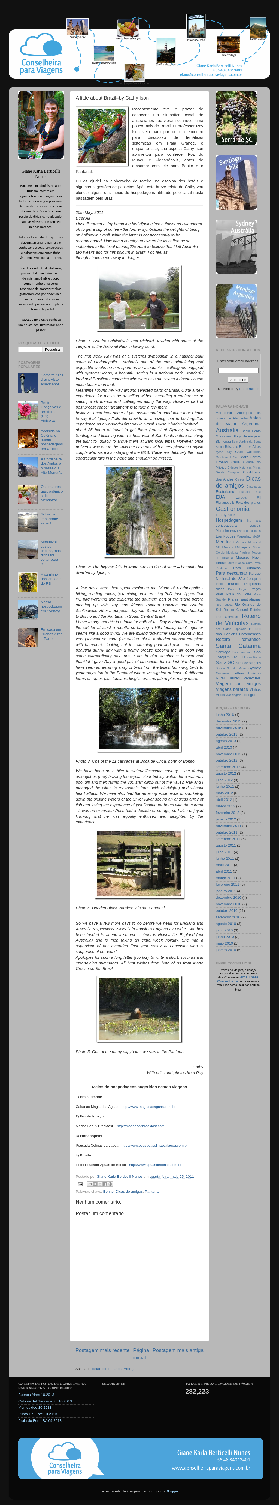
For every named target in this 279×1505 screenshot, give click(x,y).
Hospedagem (229, 520)
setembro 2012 (228, 767)
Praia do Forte (238, 594)
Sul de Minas (237, 668)
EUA (220, 496)
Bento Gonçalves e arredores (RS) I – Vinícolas (51, 411)
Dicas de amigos (129, 1191)
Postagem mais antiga (178, 1350)
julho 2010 (224, 930)
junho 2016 (225, 715)
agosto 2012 (226, 773)
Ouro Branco (236, 563)
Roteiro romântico (238, 639)
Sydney (254, 668)
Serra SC (225, 662)
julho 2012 (224, 780)
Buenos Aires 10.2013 (36, 1395)
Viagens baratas (232, 689)
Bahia (245, 431)
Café (239, 452)
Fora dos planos (248, 503)
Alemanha (240, 418)
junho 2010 (225, 937)
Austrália (227, 430)
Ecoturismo (225, 492)
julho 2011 (224, 852)
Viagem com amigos (238, 683)
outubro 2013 (227, 734)
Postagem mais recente (102, 1350)
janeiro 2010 (226, 950)
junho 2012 (225, 786)
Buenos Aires (250, 447)
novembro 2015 (228, 728)
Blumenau (223, 441)
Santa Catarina (238, 646)
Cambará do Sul (226, 457)
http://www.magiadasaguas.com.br (149, 1107)
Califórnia (254, 452)
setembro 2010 (228, 917)
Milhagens (242, 547)
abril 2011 (224, 871)
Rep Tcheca (224, 604)
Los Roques (225, 536)
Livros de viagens (249, 530)
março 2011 (225, 878)
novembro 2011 (228, 826)
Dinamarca (254, 486)
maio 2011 (224, 865)
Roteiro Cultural (235, 610)
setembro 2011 (228, 839)
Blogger (172, 1491)
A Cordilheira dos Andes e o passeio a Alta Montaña (51, 466)
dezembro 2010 (228, 897)
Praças (255, 589)
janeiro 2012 (226, 819)
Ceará (243, 457)
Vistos (220, 695)
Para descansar (231, 573)
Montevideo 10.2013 (34, 1407)
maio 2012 (224, 793)
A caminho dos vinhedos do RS (51, 578)
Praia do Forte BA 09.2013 (40, 1421)
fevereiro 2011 (227, 884)
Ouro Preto (253, 563)
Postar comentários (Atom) (112, 1369)
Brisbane (231, 447)
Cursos (239, 479)
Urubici (234, 678)
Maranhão (243, 536)
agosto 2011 (226, 845)
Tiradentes (223, 673)
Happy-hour (225, 515)
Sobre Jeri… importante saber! (51, 518)
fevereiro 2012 (227, 813)
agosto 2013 (226, 741)
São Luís (238, 657)
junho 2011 (225, 858)
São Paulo (254, 657)
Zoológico (249, 695)
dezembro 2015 (228, 721)
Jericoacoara (226, 525)
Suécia (220, 668)
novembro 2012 (228, 754)
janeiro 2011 (226, 891)
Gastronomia (233, 508)
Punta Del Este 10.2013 (37, 1414)
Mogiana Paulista (238, 552)
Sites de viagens (248, 663)
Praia (219, 594)
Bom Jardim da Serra (246, 441)
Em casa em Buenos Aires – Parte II (51, 634)
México (227, 547)
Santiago (223, 652)
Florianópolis (225, 503)
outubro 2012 (227, 760)
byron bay (224, 452)
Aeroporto (224, 413)
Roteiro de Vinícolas (238, 619)
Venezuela (252, 678)
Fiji (259, 497)
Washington (233, 695)
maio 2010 (224, 943)
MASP (256, 536)
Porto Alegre (237, 589)
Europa (241, 497)
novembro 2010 (228, 904)
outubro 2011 (227, 832)
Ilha (248, 520)
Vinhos (255, 690)
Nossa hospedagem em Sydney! (51, 606)
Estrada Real (250, 491)
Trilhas (238, 673)
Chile (235, 462)
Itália (257, 520)
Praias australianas (244, 599)
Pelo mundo (227, 584)
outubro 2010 (227, 911)
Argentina (251, 423)
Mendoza (225, 541)
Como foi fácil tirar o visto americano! (52, 379)
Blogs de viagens (246, 436)
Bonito (108, 1191)
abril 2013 (224, 747)
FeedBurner (249, 389)
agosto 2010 (226, 924)
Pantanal (152, 1191)
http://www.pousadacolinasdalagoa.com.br (155, 1145)
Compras (234, 472)
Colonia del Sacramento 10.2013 (45, 1401)
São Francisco (242, 652)
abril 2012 (224, 800)
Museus (242, 558)
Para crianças (247, 568)
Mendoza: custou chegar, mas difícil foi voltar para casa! (51, 553)
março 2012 (225, 806)
